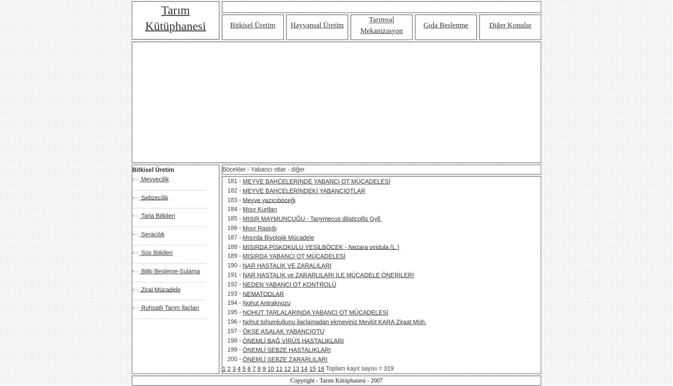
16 (321, 368)
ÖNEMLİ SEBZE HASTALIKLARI (286, 349)
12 (287, 368)
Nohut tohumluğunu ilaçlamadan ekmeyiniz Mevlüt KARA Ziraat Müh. (334, 322)
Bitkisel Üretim (252, 25)
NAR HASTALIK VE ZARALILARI (287, 265)
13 (296, 368)
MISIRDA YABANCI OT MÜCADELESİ (294, 256)
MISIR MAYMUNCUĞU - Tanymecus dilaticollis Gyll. (312, 218)
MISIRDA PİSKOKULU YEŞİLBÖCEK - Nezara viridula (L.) (321, 246)
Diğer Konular (510, 25)
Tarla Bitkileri (157, 215)
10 (270, 368)
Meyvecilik (154, 179)
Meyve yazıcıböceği (269, 199)
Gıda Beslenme (446, 25)
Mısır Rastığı (259, 228)
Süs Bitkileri (156, 252)
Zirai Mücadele (160, 289)
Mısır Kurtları (260, 209)
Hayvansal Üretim (317, 25)
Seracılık (151, 234)
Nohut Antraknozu (266, 303)
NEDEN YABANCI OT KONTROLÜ (289, 284)
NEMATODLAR (263, 293)
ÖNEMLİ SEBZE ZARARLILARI (285, 359)
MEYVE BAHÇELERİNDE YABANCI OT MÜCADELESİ (316, 181)
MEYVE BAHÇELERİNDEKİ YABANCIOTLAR (304, 190)
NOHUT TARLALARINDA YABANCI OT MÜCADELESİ (315, 312)
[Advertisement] (336, 102)
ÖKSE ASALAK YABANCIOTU (283, 331)
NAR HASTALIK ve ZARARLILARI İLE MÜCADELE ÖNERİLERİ (328, 275)
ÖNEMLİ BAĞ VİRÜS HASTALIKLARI (293, 340)
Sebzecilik (153, 197)
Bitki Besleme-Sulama (169, 271)
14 (304, 368)
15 (312, 368)
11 (279, 368)
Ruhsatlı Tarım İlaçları (169, 307)
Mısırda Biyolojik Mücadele (278, 237)
